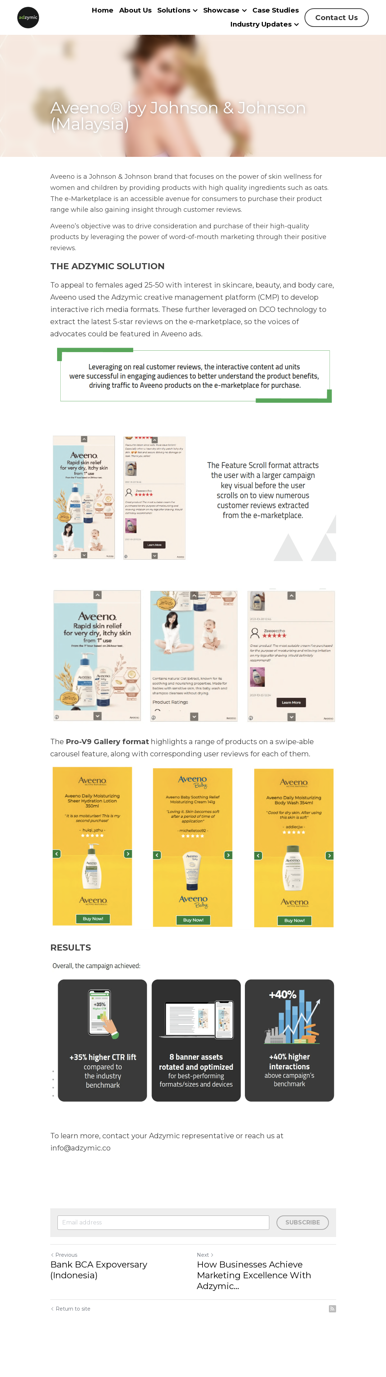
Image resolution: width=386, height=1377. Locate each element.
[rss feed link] (332, 1308)
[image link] (28, 17)
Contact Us (336, 17)
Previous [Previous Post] (63, 1255)
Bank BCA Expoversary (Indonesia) (98, 1269)
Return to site (70, 1309)
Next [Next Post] (205, 1255)
